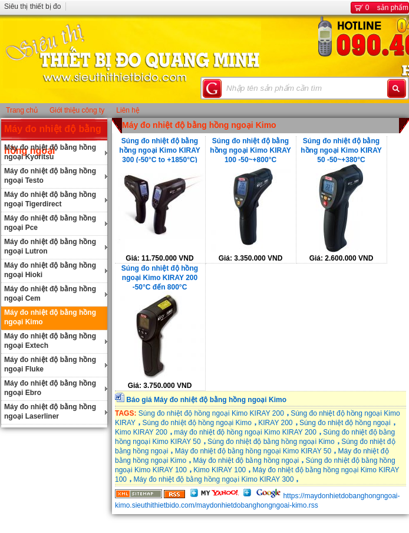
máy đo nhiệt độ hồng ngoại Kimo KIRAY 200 (245, 432)
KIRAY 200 (275, 423)
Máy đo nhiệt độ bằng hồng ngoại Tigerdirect (50, 199)
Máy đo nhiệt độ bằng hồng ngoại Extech (50, 341)
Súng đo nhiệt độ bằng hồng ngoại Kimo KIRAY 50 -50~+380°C (341, 150)
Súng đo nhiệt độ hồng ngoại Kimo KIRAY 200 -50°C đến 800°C (159, 277)
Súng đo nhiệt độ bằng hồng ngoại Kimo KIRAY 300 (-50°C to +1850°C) (159, 150)
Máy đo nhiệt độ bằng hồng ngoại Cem (50, 293)
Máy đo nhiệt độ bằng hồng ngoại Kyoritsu (50, 152)
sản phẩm (379, 8)
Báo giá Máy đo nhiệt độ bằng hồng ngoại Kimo (206, 400)
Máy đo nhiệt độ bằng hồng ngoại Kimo (50, 317)
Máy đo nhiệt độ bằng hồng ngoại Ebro (50, 388)
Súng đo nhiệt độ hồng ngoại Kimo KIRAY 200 (211, 413)
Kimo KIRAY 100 (219, 470)
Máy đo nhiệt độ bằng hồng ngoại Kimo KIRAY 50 (253, 451)
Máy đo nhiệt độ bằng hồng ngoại (246, 460)
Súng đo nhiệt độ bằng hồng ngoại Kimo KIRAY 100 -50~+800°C (250, 150)
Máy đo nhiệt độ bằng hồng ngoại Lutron (50, 246)
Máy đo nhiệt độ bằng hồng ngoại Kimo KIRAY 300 (213, 479)
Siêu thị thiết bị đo (32, 6)
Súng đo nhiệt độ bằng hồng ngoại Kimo (271, 441)
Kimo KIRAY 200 (141, 432)
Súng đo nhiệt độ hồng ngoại (345, 423)
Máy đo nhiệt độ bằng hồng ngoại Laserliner (50, 411)
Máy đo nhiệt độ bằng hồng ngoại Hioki (50, 270)
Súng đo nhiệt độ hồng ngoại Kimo (196, 423)
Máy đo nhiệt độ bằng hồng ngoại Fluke (50, 364)
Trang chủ (22, 110)
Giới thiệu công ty (77, 110)
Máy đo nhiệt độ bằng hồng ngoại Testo (50, 176)
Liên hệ (128, 110)
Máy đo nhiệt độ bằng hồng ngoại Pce (50, 223)
